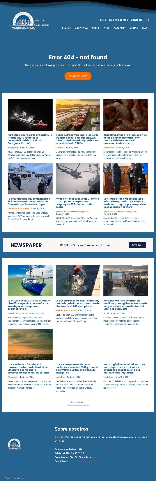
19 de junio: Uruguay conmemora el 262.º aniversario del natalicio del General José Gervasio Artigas (29, 201)
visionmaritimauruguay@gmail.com (88, 461)
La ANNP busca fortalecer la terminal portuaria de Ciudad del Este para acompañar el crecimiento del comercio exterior (28, 368)
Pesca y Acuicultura (18, 313)
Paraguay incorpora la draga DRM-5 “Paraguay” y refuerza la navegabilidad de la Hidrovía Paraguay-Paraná (30, 139)
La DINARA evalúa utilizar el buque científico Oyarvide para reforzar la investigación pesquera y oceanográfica (29, 305)
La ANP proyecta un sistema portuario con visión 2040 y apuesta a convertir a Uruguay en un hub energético (77, 368)
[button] (147, 20)
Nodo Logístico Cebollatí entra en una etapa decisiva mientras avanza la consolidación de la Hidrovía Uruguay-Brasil (124, 368)
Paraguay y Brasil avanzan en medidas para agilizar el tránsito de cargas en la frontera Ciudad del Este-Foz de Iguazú (125, 305)
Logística (60, 377)
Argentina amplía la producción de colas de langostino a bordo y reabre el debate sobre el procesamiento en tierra (125, 139)
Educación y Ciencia (18, 209)
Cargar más (78, 402)
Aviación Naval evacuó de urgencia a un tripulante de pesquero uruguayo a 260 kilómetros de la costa (77, 203)
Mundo (59, 147)
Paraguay (13, 147)
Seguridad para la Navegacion (72, 211)
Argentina (108, 147)
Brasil (106, 313)
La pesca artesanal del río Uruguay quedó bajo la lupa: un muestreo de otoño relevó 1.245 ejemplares (77, 303)
